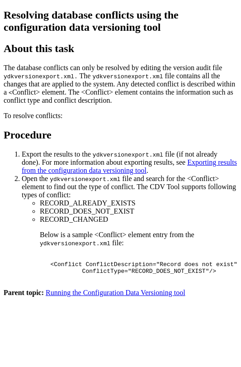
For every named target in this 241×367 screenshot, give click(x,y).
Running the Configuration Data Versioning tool (115, 298)
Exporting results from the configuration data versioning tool (129, 166)
